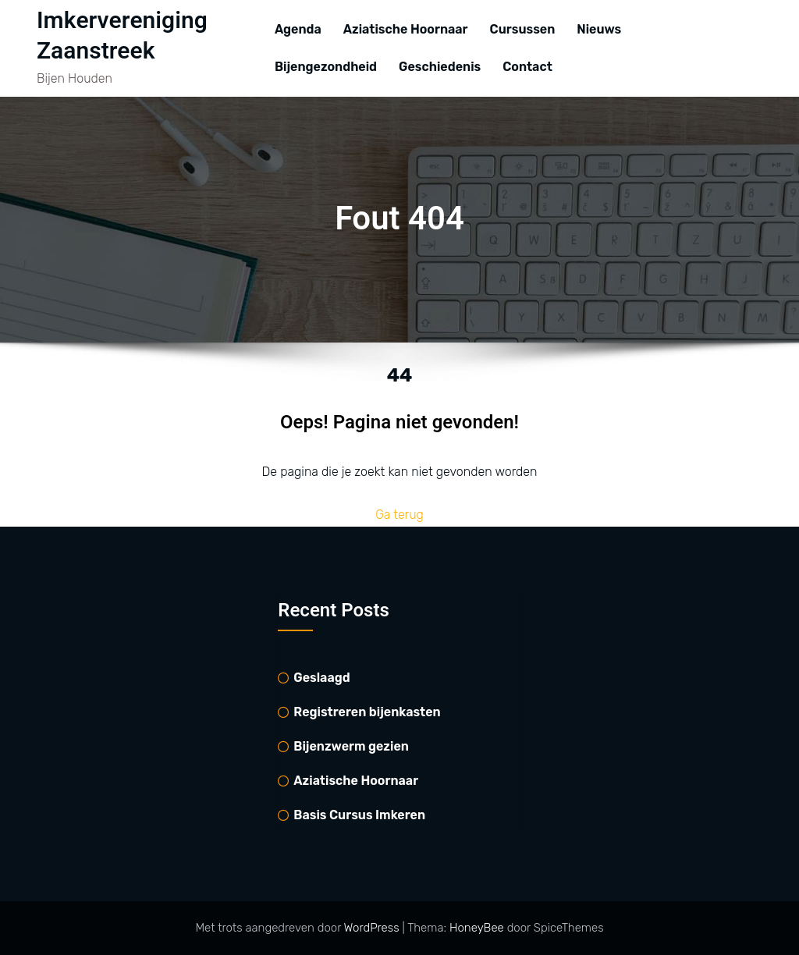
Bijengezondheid (326, 66)
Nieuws (599, 29)
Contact (527, 66)
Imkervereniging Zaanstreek (122, 36)
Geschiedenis (440, 66)
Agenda (298, 29)
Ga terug (399, 514)
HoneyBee (476, 928)
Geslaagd (321, 677)
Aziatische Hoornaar (405, 29)
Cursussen (523, 29)
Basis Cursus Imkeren (359, 815)
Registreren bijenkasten (366, 712)
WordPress (373, 928)
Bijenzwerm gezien (351, 746)
